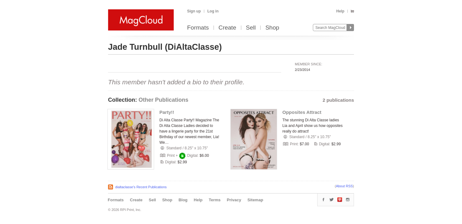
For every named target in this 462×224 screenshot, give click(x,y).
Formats (198, 28)
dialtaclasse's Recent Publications (141, 187)
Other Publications (163, 100)
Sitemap (255, 200)
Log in (213, 11)
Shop (272, 28)
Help (340, 11)
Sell (251, 28)
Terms (214, 200)
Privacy (234, 200)
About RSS (344, 186)
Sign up (194, 11)
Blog (182, 200)
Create (227, 28)
